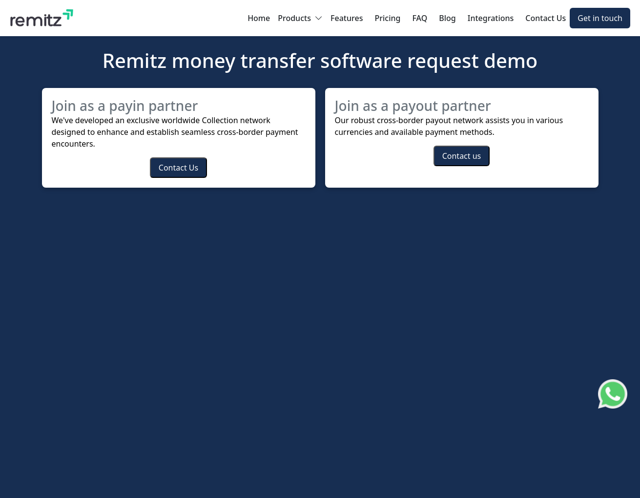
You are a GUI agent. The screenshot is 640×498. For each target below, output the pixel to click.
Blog (447, 18)
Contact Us (545, 18)
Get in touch (600, 18)
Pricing (387, 18)
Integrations (491, 18)
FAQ (419, 18)
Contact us (461, 156)
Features (346, 18)
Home (259, 18)
